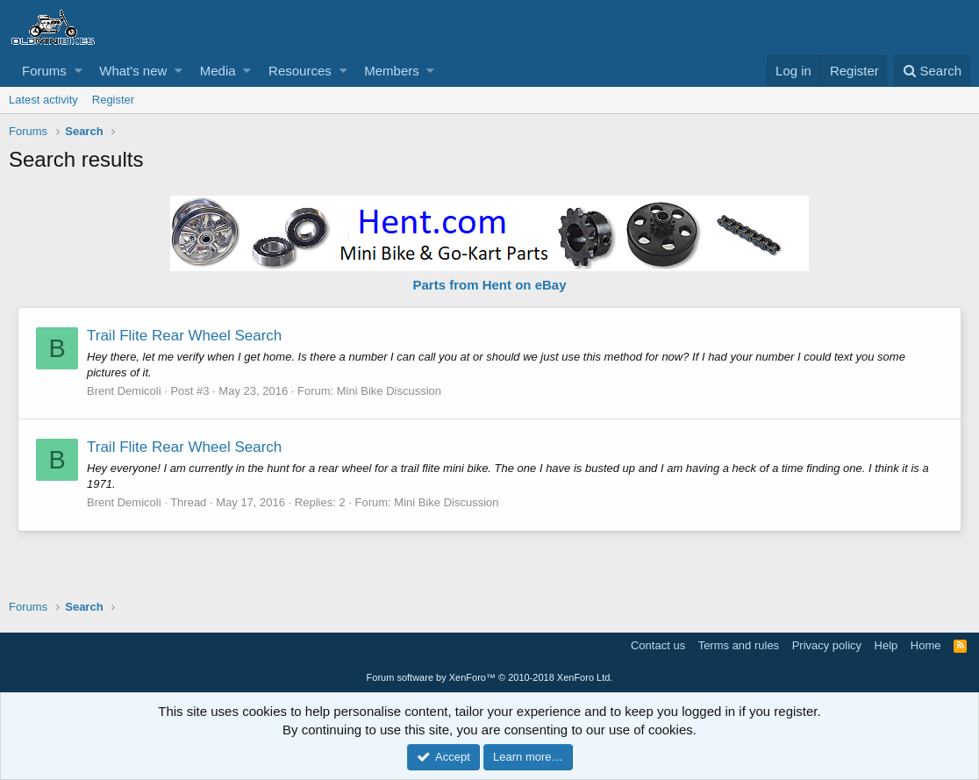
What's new (133, 70)
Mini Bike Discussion (389, 390)
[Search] (932, 70)
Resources (300, 70)
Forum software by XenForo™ (490, 677)
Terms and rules (738, 645)
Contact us (658, 645)
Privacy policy (826, 645)
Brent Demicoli (124, 390)
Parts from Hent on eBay (489, 284)
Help (886, 645)
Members (391, 70)
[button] (78, 70)
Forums (44, 70)
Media (218, 70)
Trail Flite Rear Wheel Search (184, 335)
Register (113, 99)
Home (926, 645)
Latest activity (43, 99)
